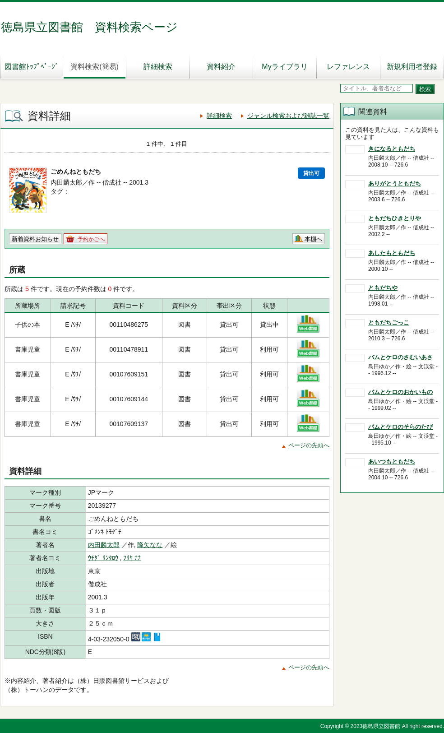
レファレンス (348, 66)
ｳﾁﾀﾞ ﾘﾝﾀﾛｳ (103, 557)
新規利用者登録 (412, 66)
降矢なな (149, 544)
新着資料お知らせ (35, 239)
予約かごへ (91, 239)
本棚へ (313, 239)
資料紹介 (221, 66)
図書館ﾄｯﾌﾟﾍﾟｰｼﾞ (32, 66)
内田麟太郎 (104, 544)
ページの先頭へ (308, 445)
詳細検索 (157, 66)
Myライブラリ (284, 66)
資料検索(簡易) (94, 66)
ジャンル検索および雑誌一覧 (288, 115)
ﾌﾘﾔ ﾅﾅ (132, 557)
